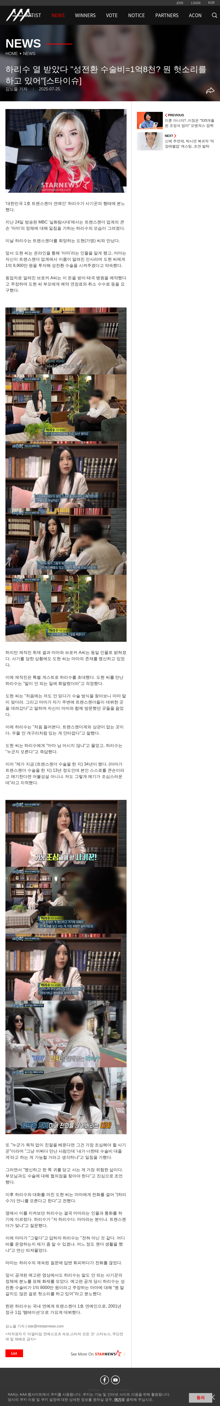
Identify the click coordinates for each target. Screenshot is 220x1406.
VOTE (112, 15)
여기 (117, 1399)
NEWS (58, 15)
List (14, 1353)
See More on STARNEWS (98, 1353)
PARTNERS (167, 15)
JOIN (179, 2)
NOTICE (136, 15)
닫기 (212, 1397)
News (29, 53)
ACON (195, 15)
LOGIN (196, 2)
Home (11, 53)
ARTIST (33, 15)
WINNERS (85, 15)
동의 (200, 1397)
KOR (211, 2)
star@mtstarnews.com (46, 1326)
